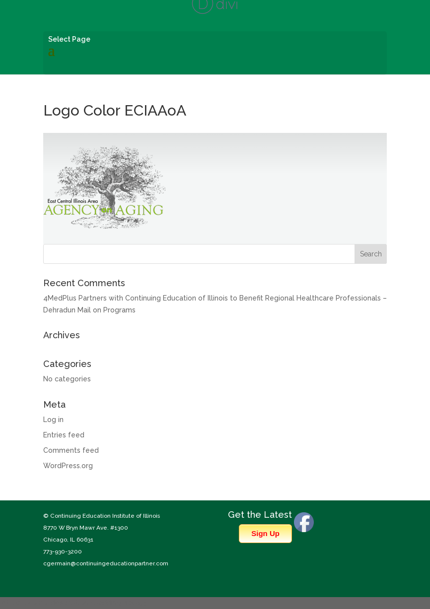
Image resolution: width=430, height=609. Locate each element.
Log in (53, 420)
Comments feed (71, 450)
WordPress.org (68, 466)
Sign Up (265, 533)
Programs (119, 310)
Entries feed (63, 435)
